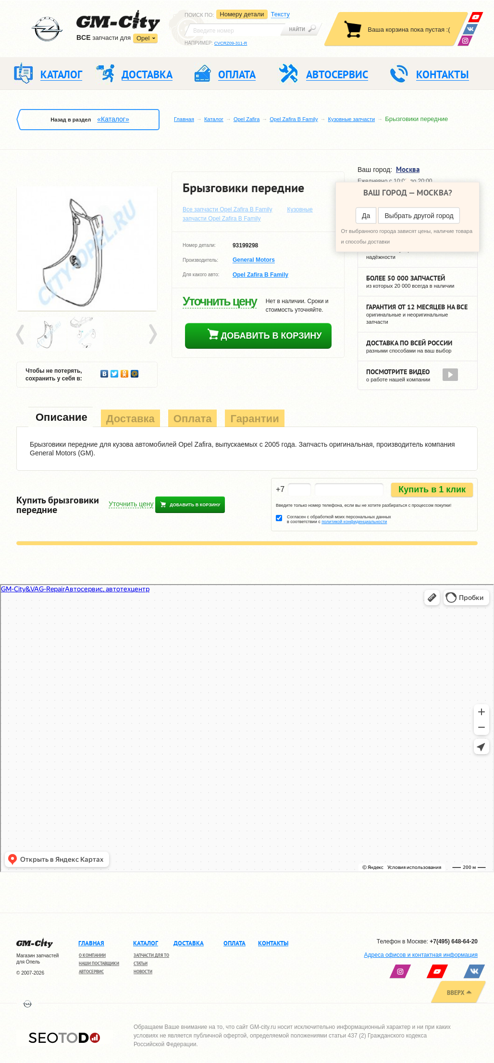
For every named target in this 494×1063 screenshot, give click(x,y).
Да (366, 216)
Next (152, 335)
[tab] (60, 418)
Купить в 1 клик (432, 489)
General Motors (254, 260)
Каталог (213, 119)
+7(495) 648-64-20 (454, 941)
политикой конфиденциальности (354, 521)
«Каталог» (113, 119)
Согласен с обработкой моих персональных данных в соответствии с (339, 519)
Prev (22, 335)
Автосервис (91, 971)
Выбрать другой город (418, 216)
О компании (92, 955)
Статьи (141, 963)
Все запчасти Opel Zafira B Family (227, 209)
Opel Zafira (246, 119)
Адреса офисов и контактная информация (421, 955)
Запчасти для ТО (151, 955)
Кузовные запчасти (351, 119)
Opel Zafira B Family (294, 119)
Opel (142, 38)
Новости (143, 971)
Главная (184, 119)
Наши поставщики (99, 963)
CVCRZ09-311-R (230, 43)
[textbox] (235, 30)
